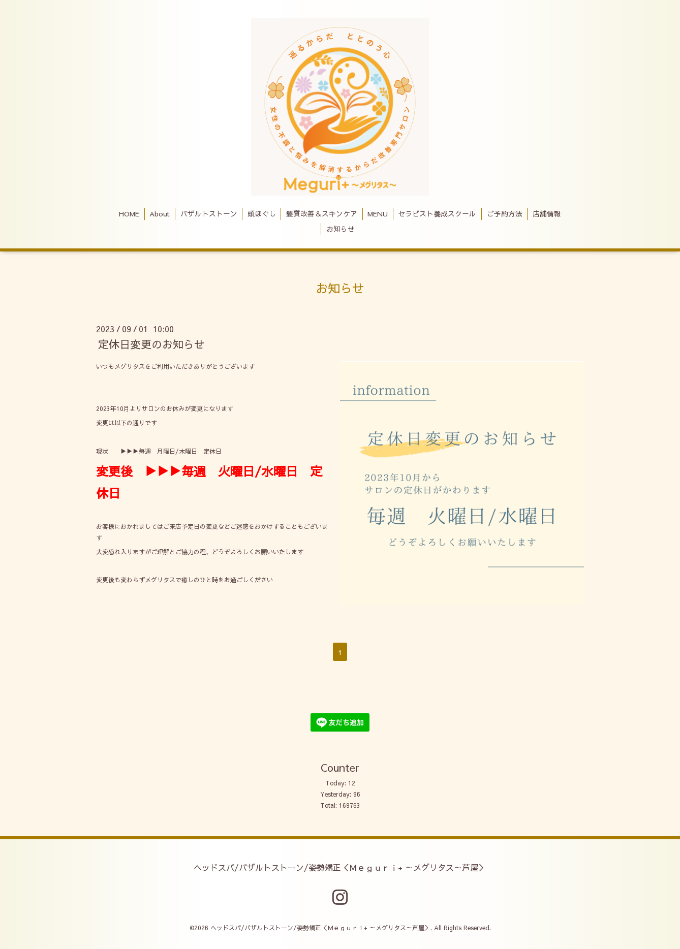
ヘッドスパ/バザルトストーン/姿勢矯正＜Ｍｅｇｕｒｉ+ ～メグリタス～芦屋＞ (340, 866)
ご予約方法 (504, 213)
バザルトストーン (208, 213)
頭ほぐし (262, 213)
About (159, 213)
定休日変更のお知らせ (151, 344)
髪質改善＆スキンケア (321, 213)
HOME (129, 213)
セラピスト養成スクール (437, 213)
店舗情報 (547, 213)
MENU (377, 213)
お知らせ (340, 229)
